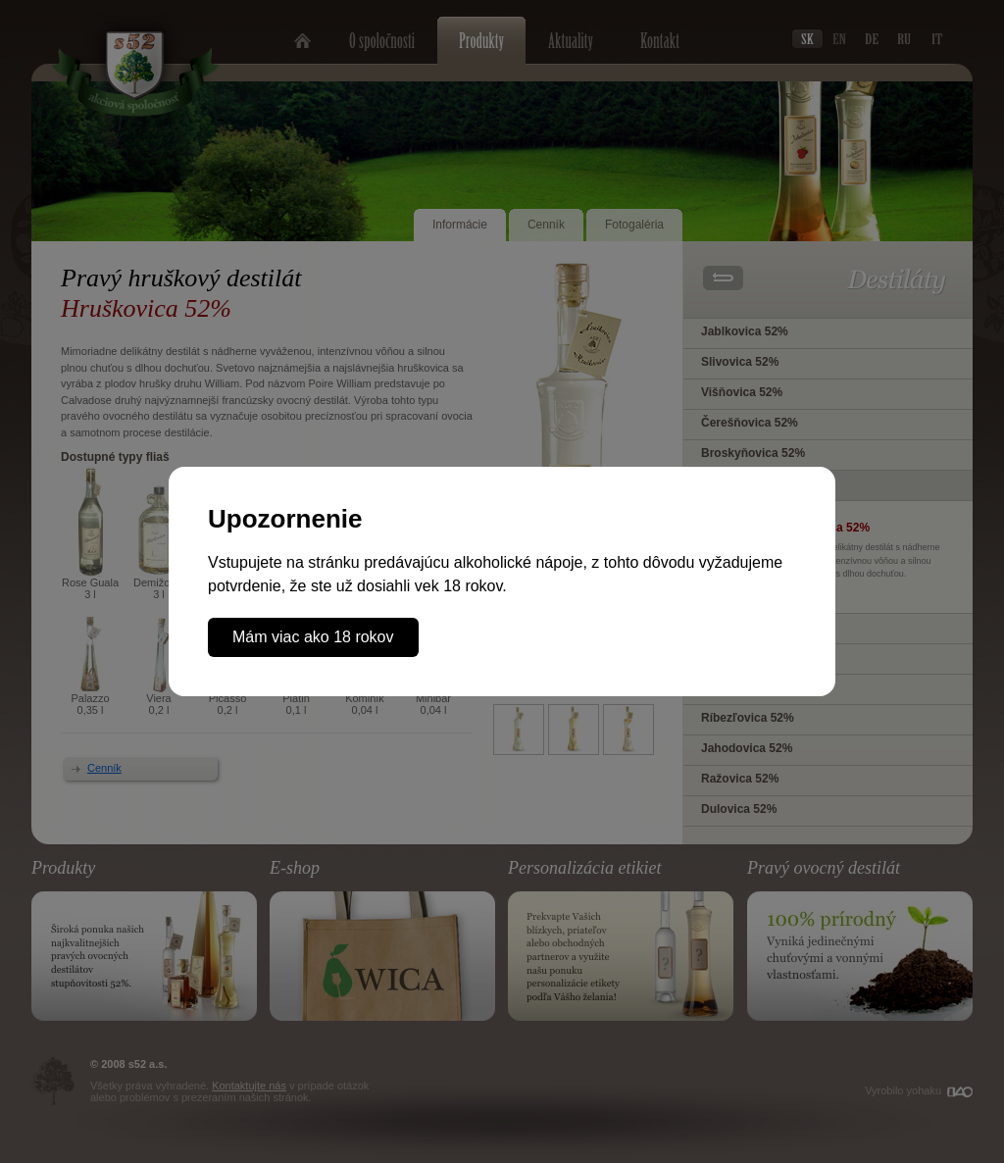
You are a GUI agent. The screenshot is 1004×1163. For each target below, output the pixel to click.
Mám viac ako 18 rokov (313, 637)
